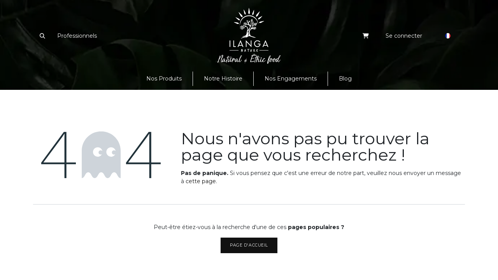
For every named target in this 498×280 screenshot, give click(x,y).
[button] (42, 36)
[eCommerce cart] (366, 36)
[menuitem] (164, 79)
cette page (201, 181)
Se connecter (404, 35)
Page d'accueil (249, 245)
